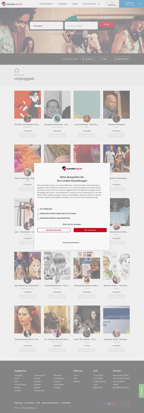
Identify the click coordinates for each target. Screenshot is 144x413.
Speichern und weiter (54, 230)
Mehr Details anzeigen (72, 224)
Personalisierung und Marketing (55, 218)
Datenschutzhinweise (71, 242)
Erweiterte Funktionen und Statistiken (58, 213)
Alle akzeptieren (90, 230)
